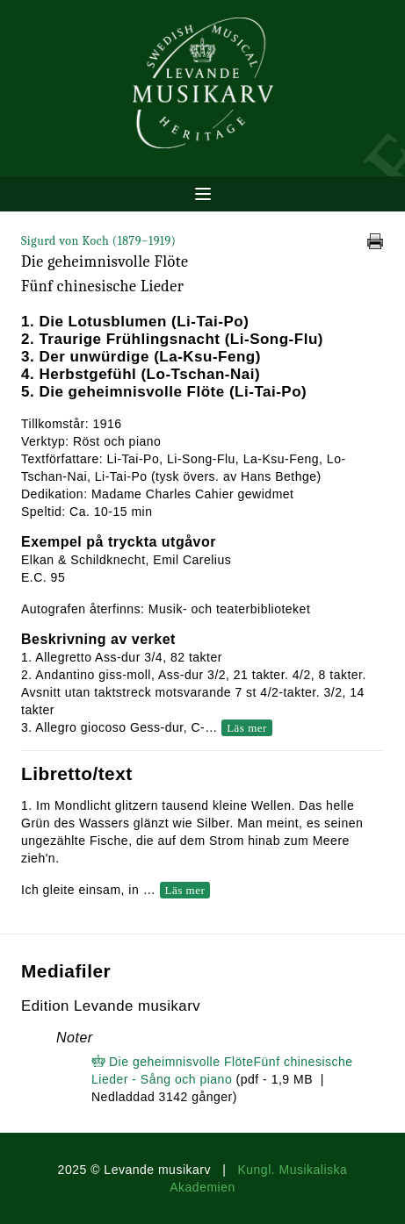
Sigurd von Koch (98, 240)
